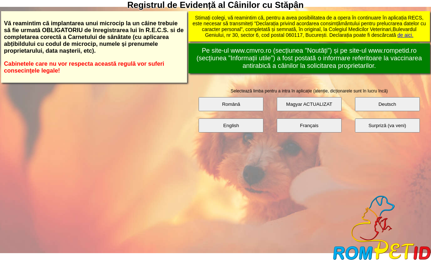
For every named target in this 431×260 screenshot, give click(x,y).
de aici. (405, 35)
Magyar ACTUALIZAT (309, 104)
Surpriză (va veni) (387, 125)
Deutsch (387, 104)
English (231, 125)
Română (231, 104)
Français (309, 125)
